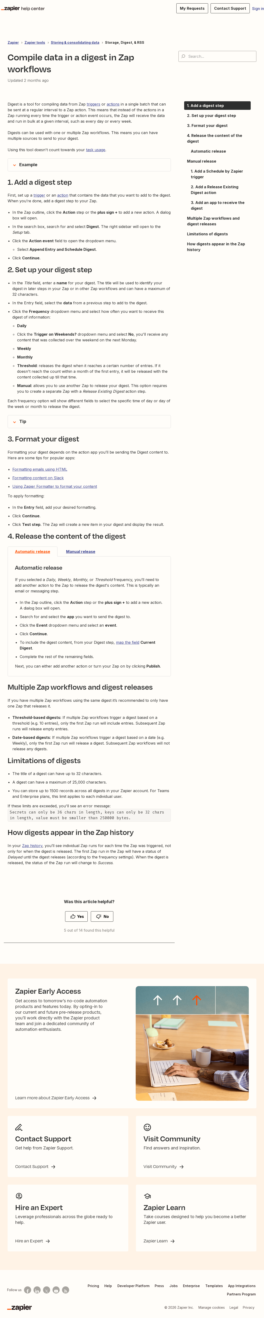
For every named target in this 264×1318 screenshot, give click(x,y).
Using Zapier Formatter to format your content (54, 486)
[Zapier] (19, 1307)
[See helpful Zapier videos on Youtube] (56, 1290)
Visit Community (161, 1166)
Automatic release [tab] (32, 551)
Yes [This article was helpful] (80, 916)
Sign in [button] (258, 8)
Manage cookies (211, 1307)
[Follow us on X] (46, 1290)
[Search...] (217, 56)
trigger (39, 195)
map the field (127, 642)
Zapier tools (34, 42)
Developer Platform (133, 1286)
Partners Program (241, 1294)
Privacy (248, 1307)
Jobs (173, 1286)
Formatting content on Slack (38, 477)
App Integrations (242, 1286)
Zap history (32, 845)
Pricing (93, 1286)
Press (159, 1286)
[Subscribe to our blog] (65, 1290)
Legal (234, 1307)
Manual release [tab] (80, 551)
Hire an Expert (29, 1241)
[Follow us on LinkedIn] (37, 1290)
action (62, 195)
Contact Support (32, 1166)
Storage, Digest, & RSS (124, 42)
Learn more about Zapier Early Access (53, 1098)
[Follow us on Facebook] (27, 1290)
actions (113, 104)
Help (108, 1286)
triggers (93, 104)
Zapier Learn (156, 1241)
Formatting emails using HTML (39, 469)
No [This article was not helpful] (106, 916)
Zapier (13, 42)
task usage (95, 149)
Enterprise (191, 1286)
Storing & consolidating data (75, 42)
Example (28, 164)
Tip (22, 421)
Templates (214, 1286)
